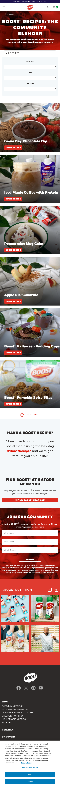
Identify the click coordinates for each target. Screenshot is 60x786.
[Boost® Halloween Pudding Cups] (30, 332)
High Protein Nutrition (15, 709)
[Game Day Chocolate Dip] (30, 127)
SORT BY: (30, 62)
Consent (30, 782)
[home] (5, 15)
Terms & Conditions (47, 570)
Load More (32, 415)
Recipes (11, 14)
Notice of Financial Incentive (43, 573)
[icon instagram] (26, 688)
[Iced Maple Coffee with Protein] (30, 179)
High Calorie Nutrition (14, 719)
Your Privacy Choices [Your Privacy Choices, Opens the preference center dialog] (30, 768)
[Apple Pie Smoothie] (30, 281)
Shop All (7, 722)
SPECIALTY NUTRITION (13, 716)
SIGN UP (30, 559)
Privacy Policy (10, 573)
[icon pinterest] (33, 688)
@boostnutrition (17, 590)
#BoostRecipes (19, 451)
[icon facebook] (18, 688)
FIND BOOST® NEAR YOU (30, 500)
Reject (30, 775)
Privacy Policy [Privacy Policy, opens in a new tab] (26, 763)
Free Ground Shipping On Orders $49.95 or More (29, 2)
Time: (30, 73)
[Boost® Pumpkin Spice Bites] (30, 384)
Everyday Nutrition (12, 706)
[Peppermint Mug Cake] (30, 230)
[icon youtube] (41, 688)
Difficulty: (30, 84)
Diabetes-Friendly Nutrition (17, 713)
